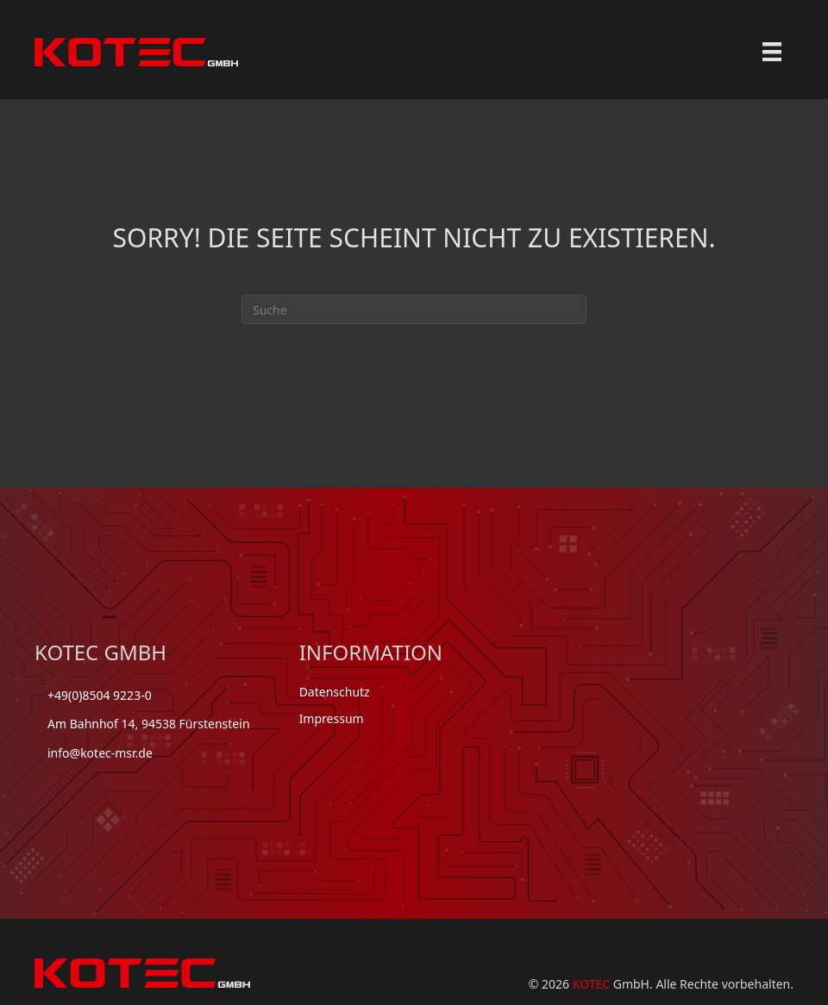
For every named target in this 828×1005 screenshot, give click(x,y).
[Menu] (772, 51)
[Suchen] (414, 309)
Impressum (331, 718)
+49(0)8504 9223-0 (99, 695)
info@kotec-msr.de (100, 753)
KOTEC (591, 984)
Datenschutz (334, 692)
